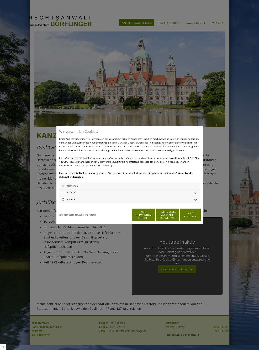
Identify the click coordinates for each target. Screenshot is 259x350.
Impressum (91, 214)
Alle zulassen (184, 214)
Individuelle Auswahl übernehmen (152, 215)
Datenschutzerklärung (70, 214)
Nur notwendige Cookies (119, 214)
